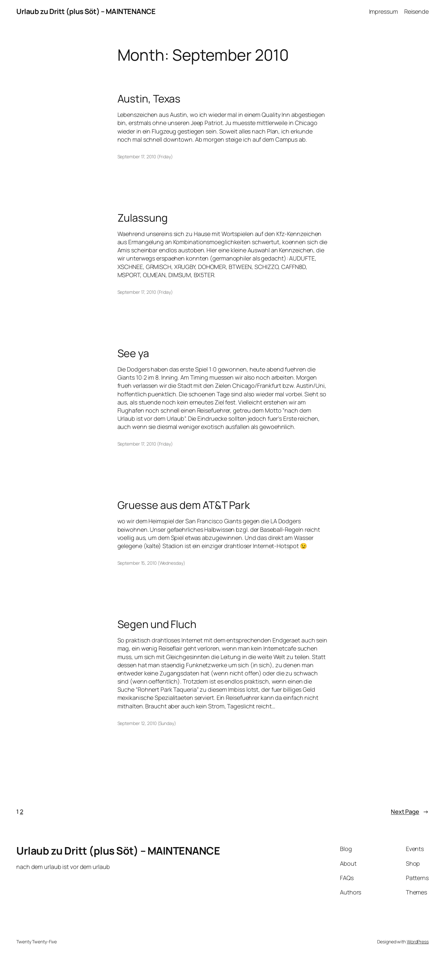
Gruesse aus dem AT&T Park (183, 505)
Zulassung (142, 218)
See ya (133, 353)
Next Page (410, 812)
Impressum (383, 11)
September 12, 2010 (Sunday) (146, 723)
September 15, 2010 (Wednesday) (151, 563)
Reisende (416, 11)
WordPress (418, 941)
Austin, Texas (149, 98)
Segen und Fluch (157, 624)
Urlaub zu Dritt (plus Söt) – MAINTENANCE (85, 11)
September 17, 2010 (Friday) (145, 156)
